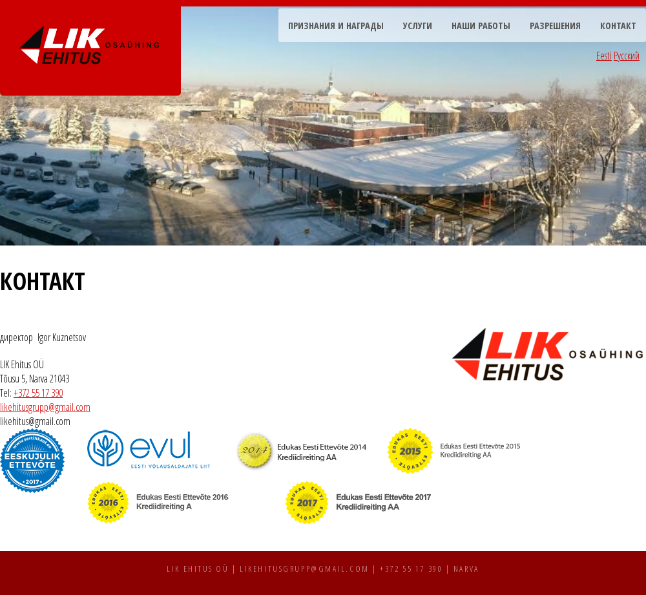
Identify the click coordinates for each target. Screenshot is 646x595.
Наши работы (481, 25)
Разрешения (555, 25)
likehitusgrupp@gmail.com (45, 407)
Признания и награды (336, 25)
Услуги (417, 25)
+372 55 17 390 (38, 393)
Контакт (618, 25)
